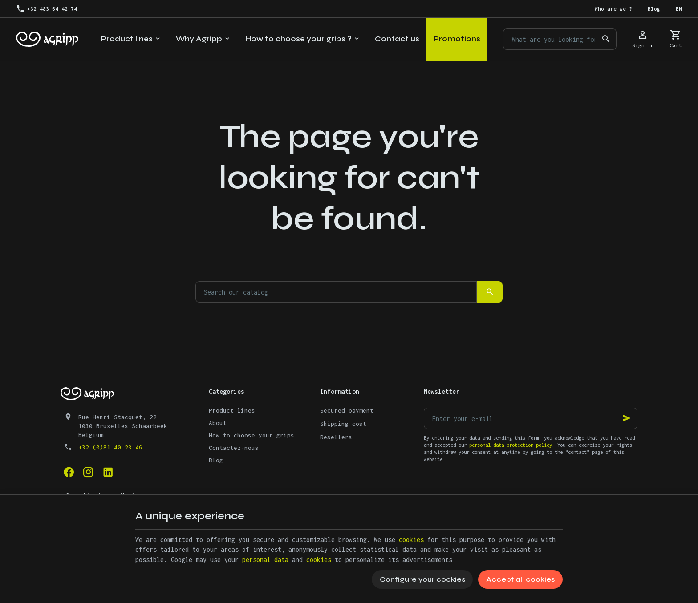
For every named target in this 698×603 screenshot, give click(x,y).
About (218, 422)
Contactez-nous (234, 447)
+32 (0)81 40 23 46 (110, 447)
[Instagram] (88, 472)
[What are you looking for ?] (559, 39)
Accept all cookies (520, 579)
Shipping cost (343, 423)
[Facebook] (69, 472)
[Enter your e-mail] (530, 418)
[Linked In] (108, 472)
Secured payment (346, 410)
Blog (216, 460)
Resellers (336, 437)
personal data (265, 559)
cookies (411, 539)
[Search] (606, 39)
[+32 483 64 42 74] (46, 9)
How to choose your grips (251, 435)
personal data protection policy (510, 445)
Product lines (232, 410)
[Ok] (626, 418)
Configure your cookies (422, 579)
